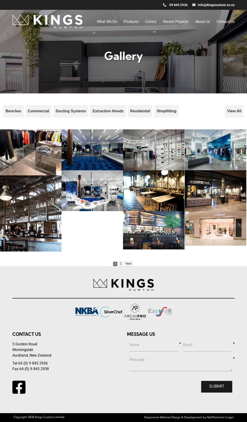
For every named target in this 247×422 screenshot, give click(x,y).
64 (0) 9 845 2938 (34, 369)
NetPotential (215, 417)
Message (136, 359)
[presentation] (164, 388)
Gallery (150, 21)
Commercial (38, 111)
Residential (140, 111)
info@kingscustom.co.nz (213, 5)
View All (234, 111)
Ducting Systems (71, 111)
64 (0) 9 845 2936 (33, 363)
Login (229, 417)
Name (134, 345)
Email (188, 345)
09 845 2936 (175, 5)
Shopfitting (166, 111)
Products (131, 21)
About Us (202, 21)
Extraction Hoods (108, 111)
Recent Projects (176, 21)
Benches (13, 111)
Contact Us (226, 21)
